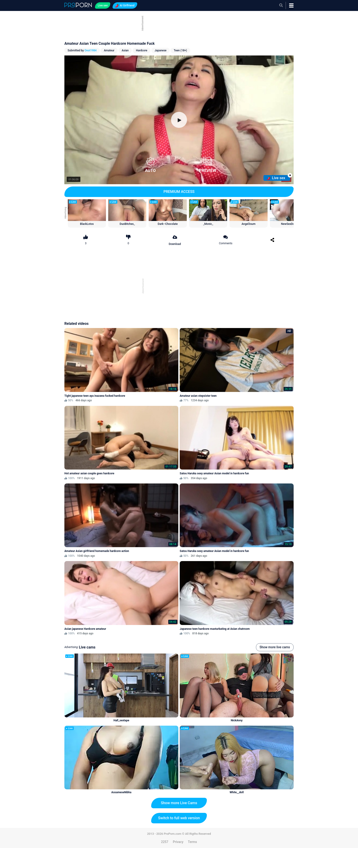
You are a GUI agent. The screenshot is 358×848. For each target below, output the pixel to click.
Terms (192, 842)
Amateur (109, 50)
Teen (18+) (180, 50)
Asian (125, 50)
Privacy (178, 842)
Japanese (160, 50)
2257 (164, 842)
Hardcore (141, 50)
